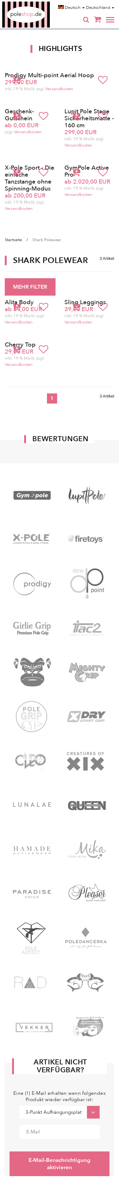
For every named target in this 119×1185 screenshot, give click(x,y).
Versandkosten (59, 89)
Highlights (61, 48)
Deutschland (100, 7)
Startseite (13, 240)
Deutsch (71, 7)
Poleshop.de (41, 3)
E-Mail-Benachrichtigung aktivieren (59, 1164)
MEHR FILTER (30, 287)
